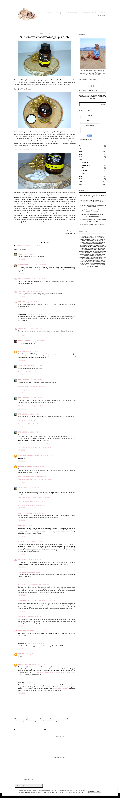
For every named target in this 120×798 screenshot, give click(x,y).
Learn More (92, 791)
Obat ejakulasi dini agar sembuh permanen (32, 476)
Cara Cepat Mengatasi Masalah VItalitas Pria (33, 501)
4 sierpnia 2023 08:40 (32, 682)
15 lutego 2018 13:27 (38, 341)
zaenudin (22, 365)
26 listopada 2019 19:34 (36, 643)
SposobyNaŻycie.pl (26, 631)
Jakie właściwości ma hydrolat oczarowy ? (92, 224)
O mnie (102, 13)
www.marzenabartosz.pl (28, 455)
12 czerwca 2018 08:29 (32, 572)
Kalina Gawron (24, 664)
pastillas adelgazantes (28, 600)
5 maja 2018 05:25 (37, 466)
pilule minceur (24, 584)
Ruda (20, 254)
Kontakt (101, 15)
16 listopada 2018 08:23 (34, 616)
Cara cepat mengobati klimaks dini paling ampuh (34, 447)
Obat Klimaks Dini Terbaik (27, 420)
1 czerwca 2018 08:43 (37, 541)
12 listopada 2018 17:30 (47, 600)
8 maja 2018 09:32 (32, 487)
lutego (83, 173)
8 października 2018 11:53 (40, 584)
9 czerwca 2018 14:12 (35, 559)
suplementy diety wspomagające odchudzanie (53, 354)
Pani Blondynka (24, 279)
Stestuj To (22, 328)
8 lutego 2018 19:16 (38, 279)
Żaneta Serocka (25, 264)
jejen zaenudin (24, 466)
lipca (82, 168)
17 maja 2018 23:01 (39, 513)
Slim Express (23, 541)
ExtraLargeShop (25, 513)
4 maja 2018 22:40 (46, 455)
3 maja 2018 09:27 (32, 432)
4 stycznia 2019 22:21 (42, 631)
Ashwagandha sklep (60, 688)
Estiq (20, 525)
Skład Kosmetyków (72, 13)
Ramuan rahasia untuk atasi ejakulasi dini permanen (35, 479)
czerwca (84, 170)
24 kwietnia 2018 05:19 (34, 380)
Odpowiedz (22, 259)
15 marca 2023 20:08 (38, 664)
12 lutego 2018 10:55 (35, 314)
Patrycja (22, 616)
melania (21, 654)
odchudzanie (28, 245)
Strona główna (48, 13)
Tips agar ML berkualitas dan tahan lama (32, 386)
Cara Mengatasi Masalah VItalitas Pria (31, 505)
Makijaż (59, 13)
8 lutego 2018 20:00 (36, 291)
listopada (84, 162)
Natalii (21, 572)
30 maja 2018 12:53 (29, 525)
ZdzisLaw (22, 351)
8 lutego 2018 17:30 (29, 254)
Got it (98, 791)
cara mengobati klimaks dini (27, 390)
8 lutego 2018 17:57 (39, 264)
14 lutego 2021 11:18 (32, 654)
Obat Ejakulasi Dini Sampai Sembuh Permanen (34, 497)
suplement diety (37, 245)
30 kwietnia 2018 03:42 (34, 398)
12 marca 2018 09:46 (33, 351)
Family (95, 13)
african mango (20, 245)
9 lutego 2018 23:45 (31, 302)
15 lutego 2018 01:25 (35, 328)
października (85, 165)
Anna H (21, 302)
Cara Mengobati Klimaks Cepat (28, 372)
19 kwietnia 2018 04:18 (34, 365)
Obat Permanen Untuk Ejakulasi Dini (30, 406)
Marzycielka (23, 291)
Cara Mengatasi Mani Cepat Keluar (30, 424)
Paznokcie (86, 13)
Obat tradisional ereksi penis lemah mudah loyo (34, 444)
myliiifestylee (24, 341)
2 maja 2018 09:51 (32, 414)
